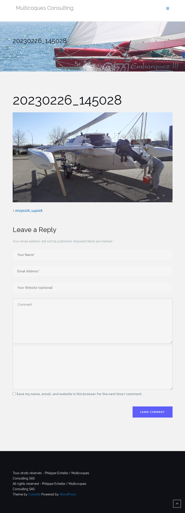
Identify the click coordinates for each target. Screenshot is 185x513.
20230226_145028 (28, 210)
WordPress (68, 494)
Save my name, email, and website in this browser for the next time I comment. (79, 394)
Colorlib (34, 494)
